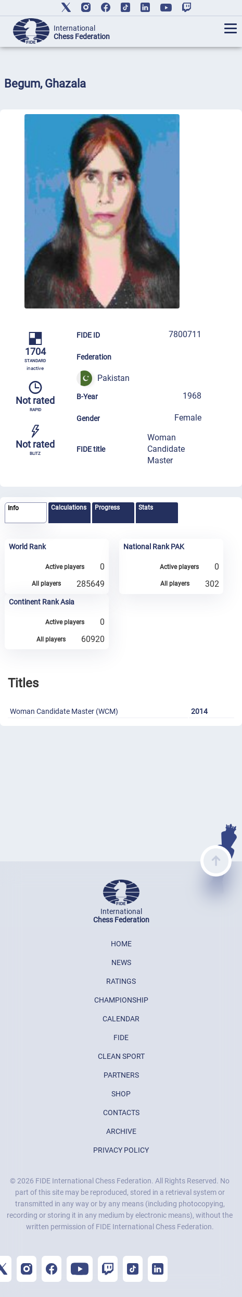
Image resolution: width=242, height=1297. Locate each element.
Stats (145, 507)
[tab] (25, 513)
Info (13, 508)
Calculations (68, 507)
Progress (107, 507)
